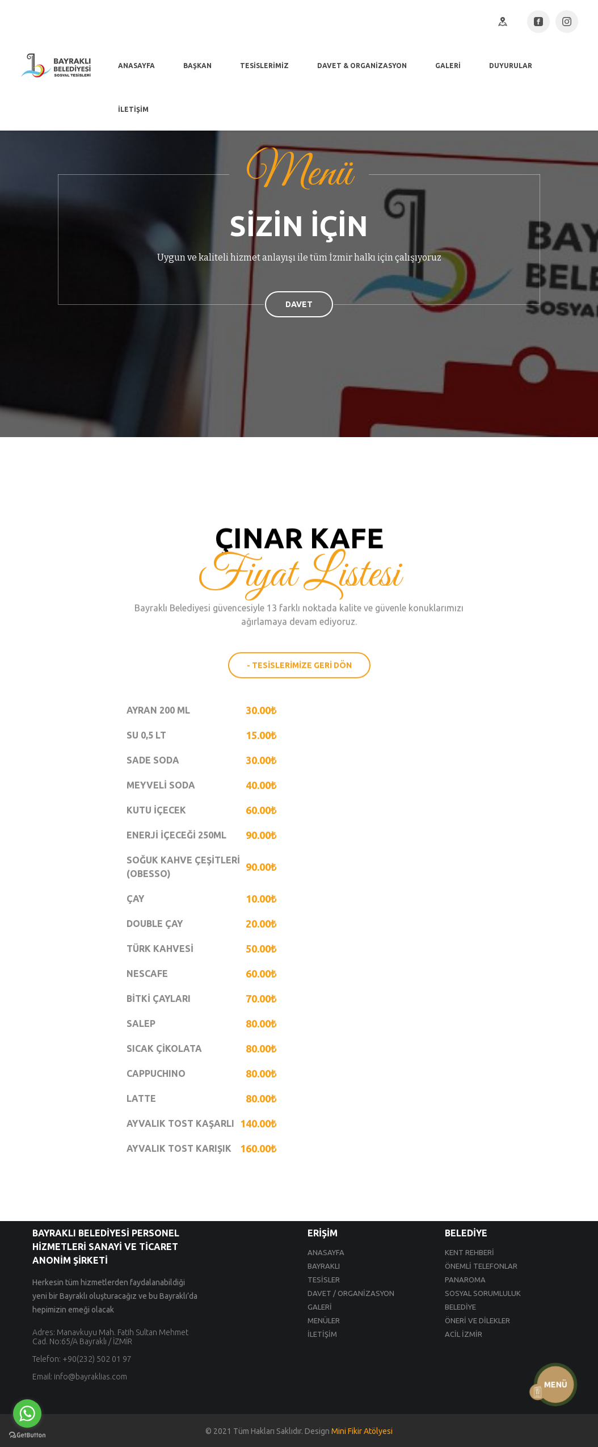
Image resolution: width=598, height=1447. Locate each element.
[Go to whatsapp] (27, 1413)
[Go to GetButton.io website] (27, 1435)
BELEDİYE (460, 1307)
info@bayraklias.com (90, 1376)
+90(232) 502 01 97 (97, 1359)
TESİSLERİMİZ (264, 65)
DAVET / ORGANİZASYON (351, 1293)
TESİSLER (324, 1280)
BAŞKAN (197, 65)
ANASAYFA (136, 65)
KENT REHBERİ (469, 1252)
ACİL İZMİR (463, 1334)
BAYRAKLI (324, 1266)
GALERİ (448, 65)
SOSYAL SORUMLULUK (483, 1293)
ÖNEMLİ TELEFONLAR (481, 1266)
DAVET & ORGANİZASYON (362, 65)
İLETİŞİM (133, 109)
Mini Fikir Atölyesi (362, 1431)
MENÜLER (324, 1320)
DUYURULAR (510, 65)
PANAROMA (465, 1280)
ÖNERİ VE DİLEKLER (477, 1320)
